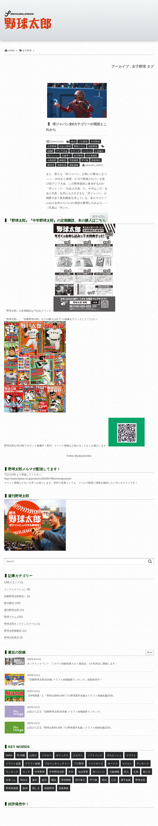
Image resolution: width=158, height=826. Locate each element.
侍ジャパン (53, 155)
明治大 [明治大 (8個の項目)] (24, 780)
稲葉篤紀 (95, 160)
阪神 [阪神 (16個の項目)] (25, 788)
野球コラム (79, 146)
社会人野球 (65, 146)
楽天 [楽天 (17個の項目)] (44, 780)
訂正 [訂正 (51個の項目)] (113, 780)
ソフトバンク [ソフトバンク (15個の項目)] (94, 755)
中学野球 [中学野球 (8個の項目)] (40, 771)
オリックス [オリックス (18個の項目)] (62, 755)
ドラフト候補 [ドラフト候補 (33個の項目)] (32, 763)
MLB (73, 141)
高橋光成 (61, 165)
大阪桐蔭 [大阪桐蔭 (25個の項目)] (114, 771)
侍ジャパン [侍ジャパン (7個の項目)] (99, 771)
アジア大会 (61, 151)
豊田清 (50, 165)
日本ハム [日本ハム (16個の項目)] (11, 780)
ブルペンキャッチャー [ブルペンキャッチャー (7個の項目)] (57, 763)
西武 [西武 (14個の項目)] (104, 780)
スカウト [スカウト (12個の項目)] (78, 755)
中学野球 (95, 141)
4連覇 (50, 151)
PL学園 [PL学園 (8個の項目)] (21, 755)
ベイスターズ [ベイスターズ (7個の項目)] (95, 763)
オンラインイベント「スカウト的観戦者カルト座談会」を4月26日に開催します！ (72, 663)
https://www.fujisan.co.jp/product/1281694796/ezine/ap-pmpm (38, 478)
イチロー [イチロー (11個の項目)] (46, 755)
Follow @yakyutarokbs (79, 455)
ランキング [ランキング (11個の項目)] (12, 771)
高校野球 (92, 146)
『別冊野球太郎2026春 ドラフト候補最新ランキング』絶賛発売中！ (64, 679)
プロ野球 (83, 141)
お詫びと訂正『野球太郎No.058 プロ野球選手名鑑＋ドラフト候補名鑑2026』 (70, 727)
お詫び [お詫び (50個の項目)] (33, 755)
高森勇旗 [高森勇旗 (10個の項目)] (64, 788)
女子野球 (78, 155)
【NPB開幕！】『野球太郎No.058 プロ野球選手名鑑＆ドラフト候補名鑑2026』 (71, 695)
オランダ (75, 151)
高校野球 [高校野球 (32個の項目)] (49, 788)
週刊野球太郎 (11, 610)
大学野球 (51, 146)
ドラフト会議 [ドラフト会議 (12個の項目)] (13, 763)
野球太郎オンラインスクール (20, 623)
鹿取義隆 (73, 165)
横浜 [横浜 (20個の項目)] (53, 780)
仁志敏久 (99, 151)
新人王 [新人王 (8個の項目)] (146, 771)
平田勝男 (73, 160)
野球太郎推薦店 (12, 630)
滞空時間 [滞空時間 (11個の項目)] (66, 780)
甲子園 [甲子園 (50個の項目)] (93, 780)
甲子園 (84, 160)
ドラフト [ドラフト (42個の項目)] (131, 755)
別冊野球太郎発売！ (15, 596)
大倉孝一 (66, 155)
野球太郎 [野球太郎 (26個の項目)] (140, 780)
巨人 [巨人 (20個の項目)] (126, 771)
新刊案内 (9, 603)
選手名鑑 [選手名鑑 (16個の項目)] (126, 780)
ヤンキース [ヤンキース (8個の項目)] (143, 763)
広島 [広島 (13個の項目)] (136, 771)
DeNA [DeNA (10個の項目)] (9, 755)
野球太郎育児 (11, 637)
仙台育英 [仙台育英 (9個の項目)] (83, 771)
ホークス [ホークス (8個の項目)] (113, 763)
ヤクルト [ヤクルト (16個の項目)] (127, 763)
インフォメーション (15, 589)
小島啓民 (51, 160)
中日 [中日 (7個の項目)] (71, 771)
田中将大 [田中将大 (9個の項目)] (80, 780)
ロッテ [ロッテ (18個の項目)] (26, 771)
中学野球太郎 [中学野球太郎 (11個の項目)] (56, 771)
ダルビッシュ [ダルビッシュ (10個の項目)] (114, 755)
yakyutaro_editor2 (94, 165)
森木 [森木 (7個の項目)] (34, 780)
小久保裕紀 (91, 155)
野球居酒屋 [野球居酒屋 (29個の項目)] (12, 788)
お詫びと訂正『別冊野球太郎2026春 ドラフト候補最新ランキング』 (64, 711)
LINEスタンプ (12, 582)
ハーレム (87, 151)
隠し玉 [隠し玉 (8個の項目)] (36, 788)
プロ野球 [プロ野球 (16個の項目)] (79, 763)
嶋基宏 (62, 160)
